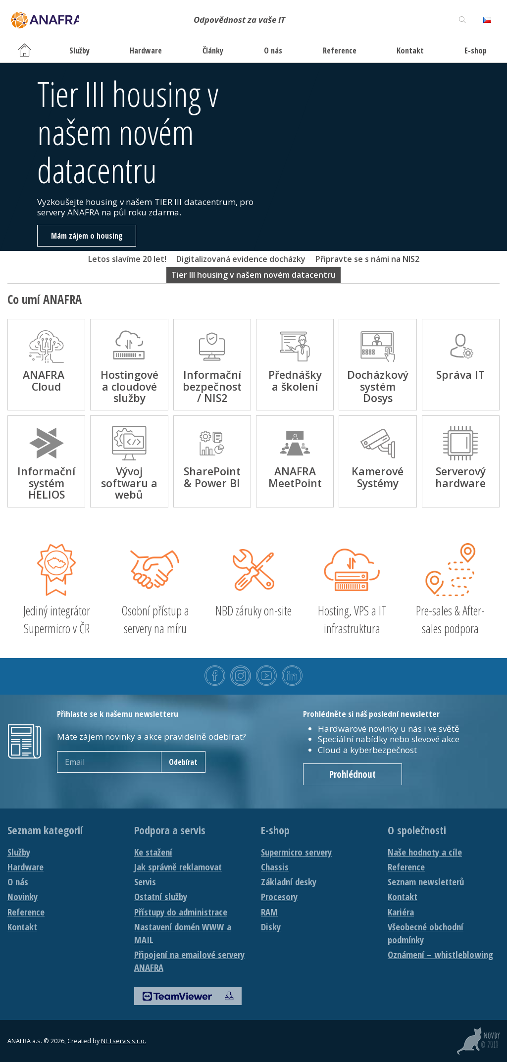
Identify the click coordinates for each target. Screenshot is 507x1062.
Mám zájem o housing (87, 235)
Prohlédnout (352, 774)
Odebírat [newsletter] (183, 762)
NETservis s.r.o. (123, 1041)
